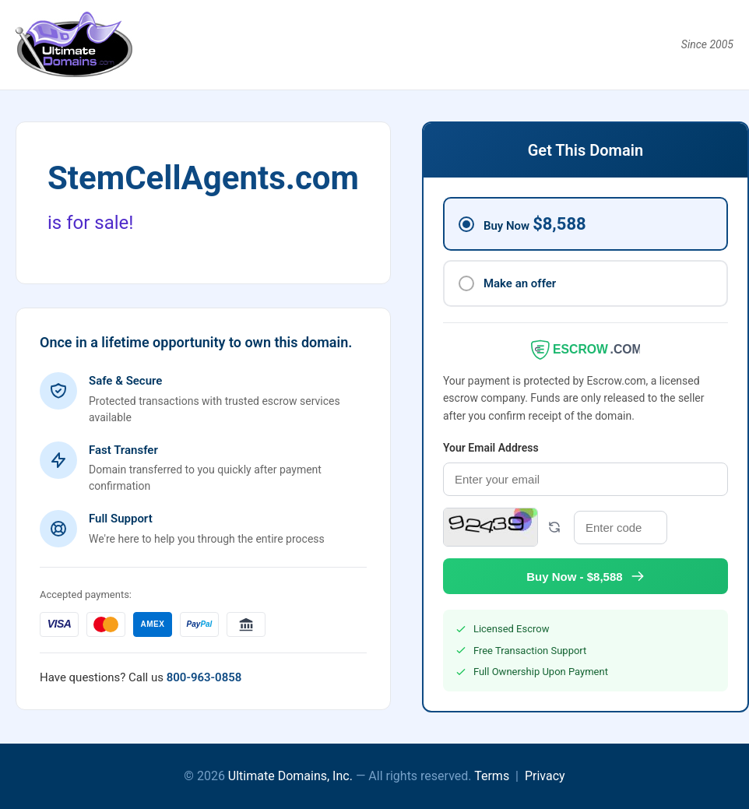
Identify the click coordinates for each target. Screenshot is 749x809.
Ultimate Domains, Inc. (290, 776)
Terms (491, 776)
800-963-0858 (204, 677)
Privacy (545, 776)
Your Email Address (491, 447)
